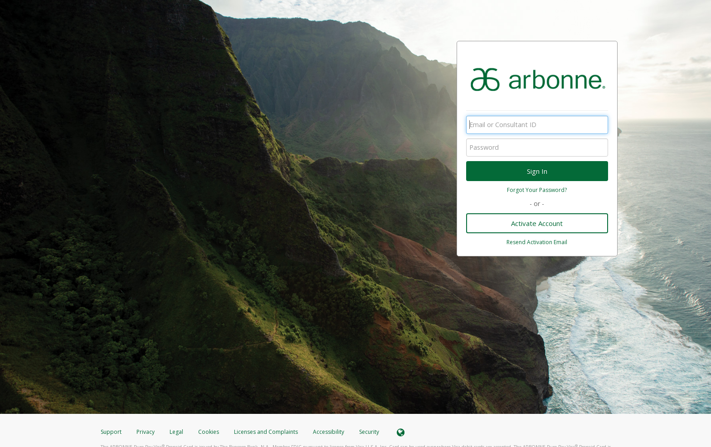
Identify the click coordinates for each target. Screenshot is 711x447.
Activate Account (537, 223)
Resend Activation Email (536, 242)
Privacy (145, 432)
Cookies (208, 432)
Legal (176, 432)
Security (369, 432)
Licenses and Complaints (266, 432)
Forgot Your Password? (537, 190)
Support (111, 432)
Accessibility (328, 432)
